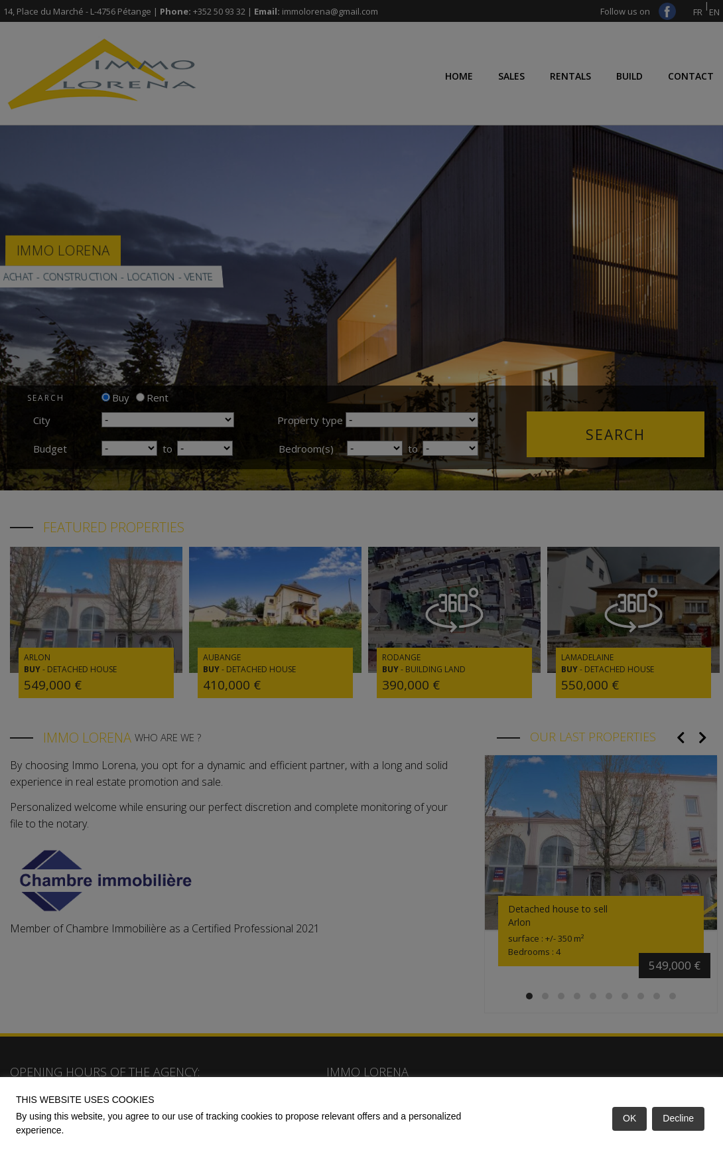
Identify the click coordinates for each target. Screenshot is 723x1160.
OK (629, 1118)
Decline (678, 1118)
